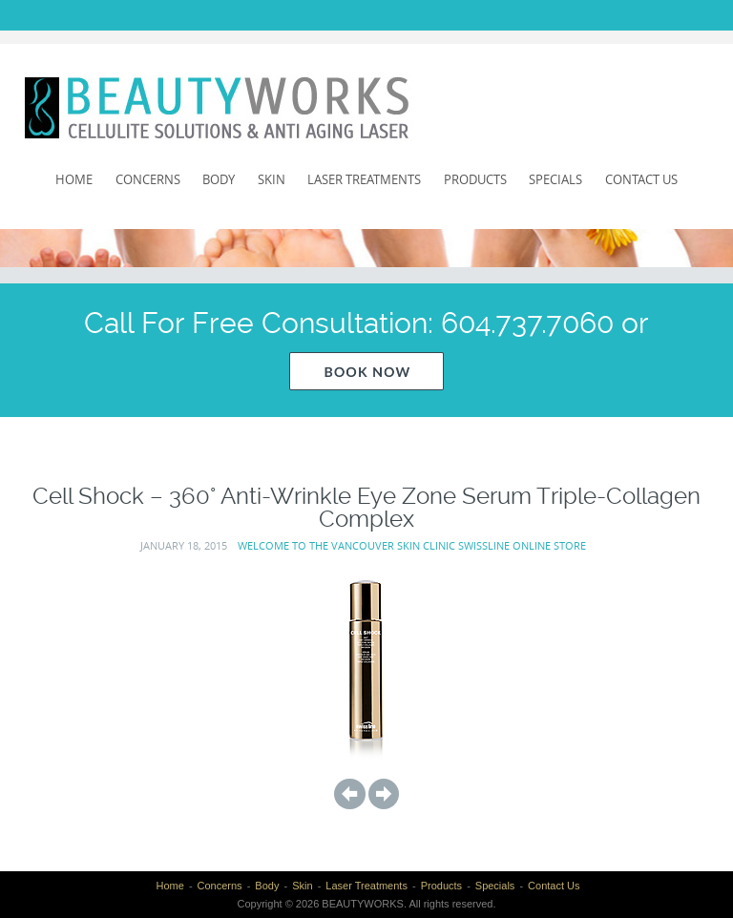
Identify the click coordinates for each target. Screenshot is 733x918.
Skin (271, 179)
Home (74, 179)
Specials (555, 179)
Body (218, 179)
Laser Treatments (364, 179)
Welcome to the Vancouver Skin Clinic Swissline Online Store (412, 545)
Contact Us (641, 179)
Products (475, 179)
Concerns (147, 179)
